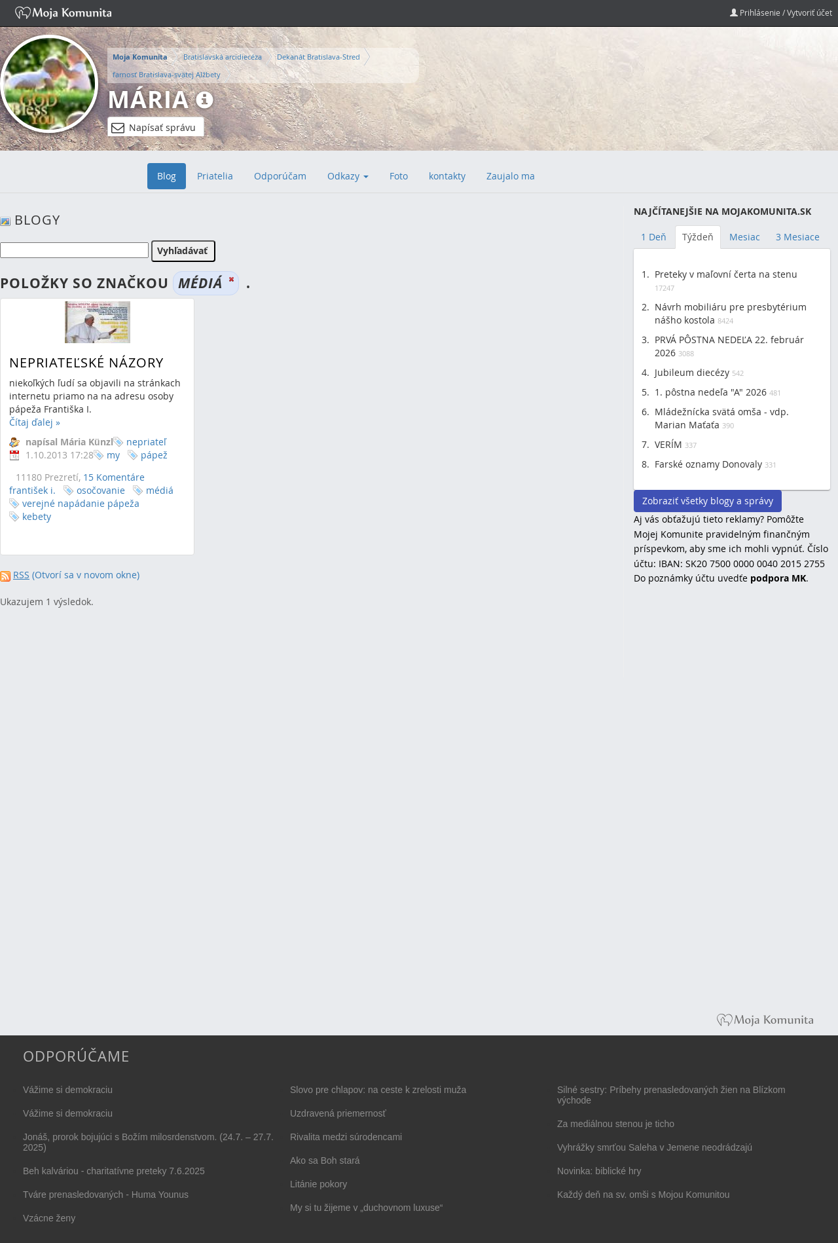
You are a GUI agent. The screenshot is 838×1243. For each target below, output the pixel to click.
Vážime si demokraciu (68, 1090)
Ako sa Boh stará (325, 1160)
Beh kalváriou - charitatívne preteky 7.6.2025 (114, 1171)
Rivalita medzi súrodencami (346, 1137)
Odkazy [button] (348, 176)
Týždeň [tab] (698, 237)
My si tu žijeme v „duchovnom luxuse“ (366, 1207)
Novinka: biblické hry (599, 1171)
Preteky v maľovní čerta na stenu (726, 274)
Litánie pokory (318, 1184)
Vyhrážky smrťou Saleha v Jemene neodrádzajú (654, 1147)
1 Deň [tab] (653, 237)
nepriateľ (146, 442)
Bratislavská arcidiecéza (222, 57)
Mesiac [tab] (744, 237)
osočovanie (101, 490)
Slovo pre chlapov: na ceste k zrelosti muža (378, 1090)
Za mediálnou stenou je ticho (615, 1124)
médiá (159, 490)
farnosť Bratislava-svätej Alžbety (167, 74)
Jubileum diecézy (692, 372)
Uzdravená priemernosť (338, 1113)
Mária (148, 99)
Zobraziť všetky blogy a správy (707, 500)
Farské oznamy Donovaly (708, 464)
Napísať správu (153, 127)
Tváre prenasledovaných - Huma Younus (106, 1194)
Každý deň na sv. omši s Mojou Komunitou (643, 1194)
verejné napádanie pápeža (80, 503)
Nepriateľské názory (86, 362)
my (113, 455)
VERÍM (668, 444)
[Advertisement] (732, 808)
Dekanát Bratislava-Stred (318, 57)
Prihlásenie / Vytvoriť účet (781, 12)
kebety (36, 516)
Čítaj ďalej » (34, 422)
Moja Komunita (140, 57)
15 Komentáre (114, 477)
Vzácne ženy (49, 1218)
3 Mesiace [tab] (798, 237)
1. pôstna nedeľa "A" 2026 (711, 392)
